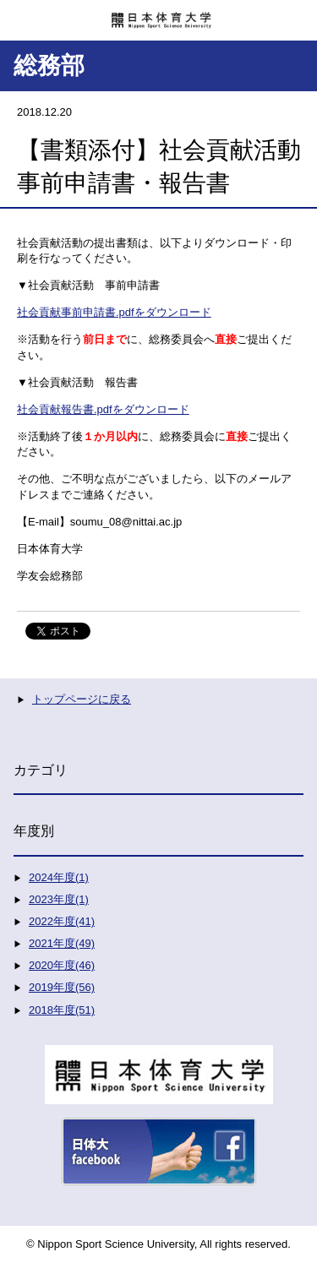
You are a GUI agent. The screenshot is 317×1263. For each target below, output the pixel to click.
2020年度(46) (62, 965)
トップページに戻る (81, 699)
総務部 (49, 65)
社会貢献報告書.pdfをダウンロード (103, 409)
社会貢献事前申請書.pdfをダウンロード (114, 312)
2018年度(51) (62, 1010)
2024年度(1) (59, 877)
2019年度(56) (62, 987)
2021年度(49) (62, 943)
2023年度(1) (59, 899)
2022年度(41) (62, 921)
